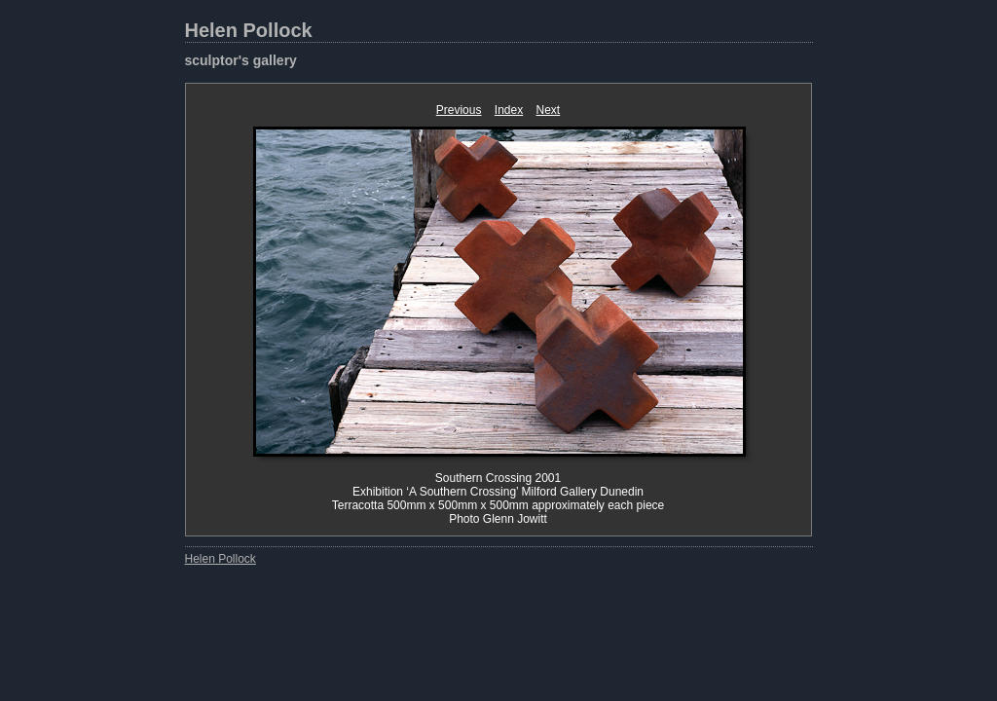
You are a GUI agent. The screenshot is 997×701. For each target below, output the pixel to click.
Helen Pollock (249, 30)
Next (548, 110)
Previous (459, 110)
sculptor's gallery (241, 60)
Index (509, 110)
